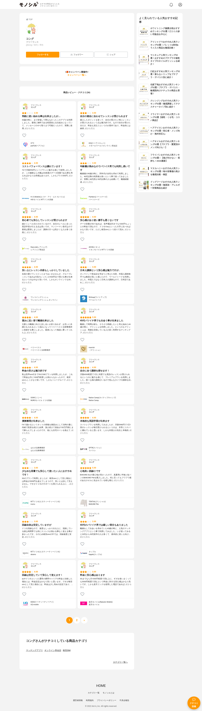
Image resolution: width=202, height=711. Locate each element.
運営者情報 (78, 700)
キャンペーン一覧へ (76, 75)
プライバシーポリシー (106, 700)
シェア (111, 54)
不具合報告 (124, 700)
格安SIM (67, 650)
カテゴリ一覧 (93, 693)
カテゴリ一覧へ (120, 662)
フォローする (42, 55)
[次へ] (77, 620)
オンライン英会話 (52, 650)
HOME (101, 686)
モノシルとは (108, 693)
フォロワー (76, 54)
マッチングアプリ (34, 650)
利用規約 (90, 700)
